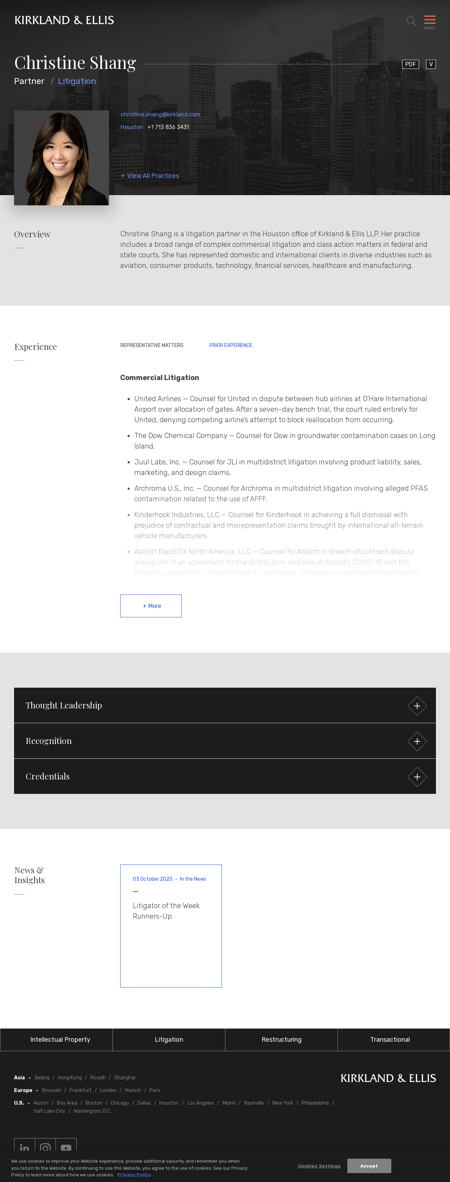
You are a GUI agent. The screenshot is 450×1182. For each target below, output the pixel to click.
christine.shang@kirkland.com (160, 114)
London (108, 1090)
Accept (369, 1165)
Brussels (51, 1090)
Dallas (144, 1103)
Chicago (120, 1103)
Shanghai (124, 1078)
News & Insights (29, 875)
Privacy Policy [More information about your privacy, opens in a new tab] (134, 1174)
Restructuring (282, 1039)
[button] (225, 705)
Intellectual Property (60, 1039)
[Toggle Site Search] (411, 21)
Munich (133, 1090)
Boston (94, 1103)
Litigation (77, 81)
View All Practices (153, 176)
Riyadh (98, 1078)
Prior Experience (231, 345)
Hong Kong (70, 1078)
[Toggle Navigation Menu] (430, 21)
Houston (132, 127)
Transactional (390, 1039)
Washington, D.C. (92, 1111)
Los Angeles (200, 1103)
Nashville (254, 1103)
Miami (229, 1103)
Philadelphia (315, 1103)
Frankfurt (81, 1090)
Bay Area (67, 1103)
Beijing (42, 1078)
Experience (35, 346)
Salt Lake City (49, 1111)
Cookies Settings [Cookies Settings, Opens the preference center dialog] (319, 1165)
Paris (155, 1090)
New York (282, 1103)
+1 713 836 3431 (168, 127)
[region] (225, 1166)
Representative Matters (152, 345)
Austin (41, 1103)
